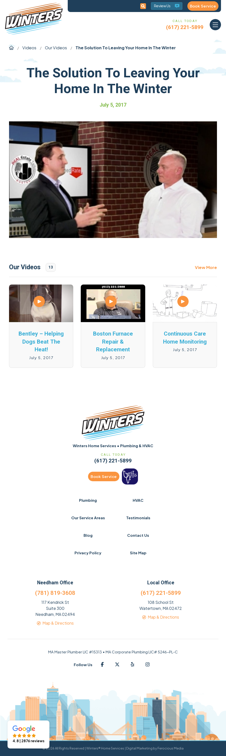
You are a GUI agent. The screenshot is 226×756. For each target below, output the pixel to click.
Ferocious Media (171, 748)
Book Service (203, 6)
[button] (215, 24)
